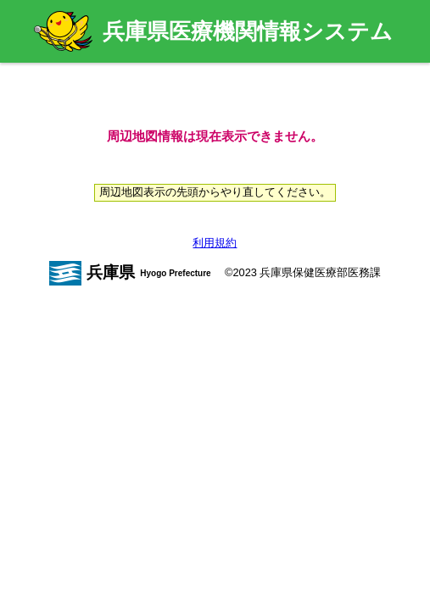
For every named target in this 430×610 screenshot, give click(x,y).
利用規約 (215, 242)
